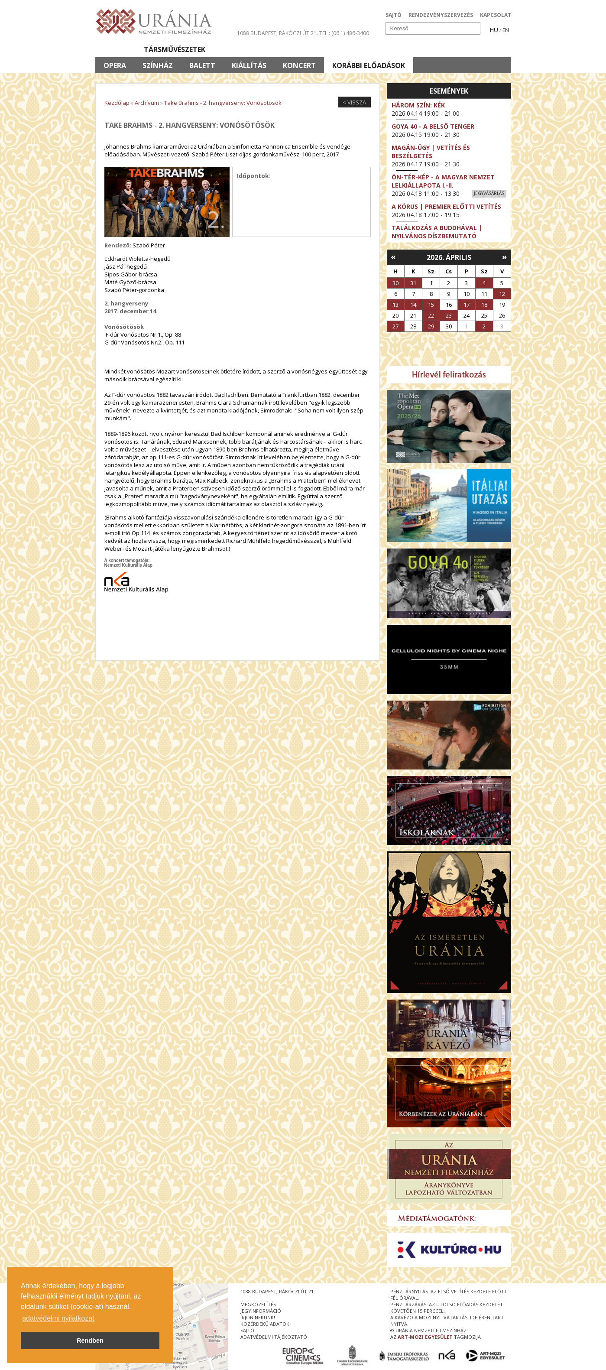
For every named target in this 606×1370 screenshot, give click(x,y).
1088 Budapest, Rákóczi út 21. (277, 33)
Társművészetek (174, 49)
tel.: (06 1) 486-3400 (344, 33)
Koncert (299, 65)
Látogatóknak (319, 49)
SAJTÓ (394, 15)
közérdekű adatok (264, 1324)
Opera (115, 65)
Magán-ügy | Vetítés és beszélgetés (431, 151)
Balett (202, 65)
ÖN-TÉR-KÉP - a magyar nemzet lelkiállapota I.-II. (443, 181)
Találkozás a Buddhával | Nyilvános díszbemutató (437, 232)
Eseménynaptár (394, 49)
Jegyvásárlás (489, 193)
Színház (158, 65)
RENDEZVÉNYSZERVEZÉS (440, 15)
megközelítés (258, 1304)
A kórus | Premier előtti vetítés (446, 206)
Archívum (147, 103)
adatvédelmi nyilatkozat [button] (58, 1318)
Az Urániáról (247, 49)
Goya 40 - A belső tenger (433, 126)
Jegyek (452, 49)
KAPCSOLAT (495, 15)
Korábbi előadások (368, 65)
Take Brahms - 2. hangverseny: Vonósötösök (223, 103)
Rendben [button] (90, 1340)
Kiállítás (249, 65)
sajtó (247, 1330)
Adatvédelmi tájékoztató (273, 1337)
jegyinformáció (260, 1311)
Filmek (115, 49)
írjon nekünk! (257, 1317)
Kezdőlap (117, 103)
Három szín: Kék (418, 105)
